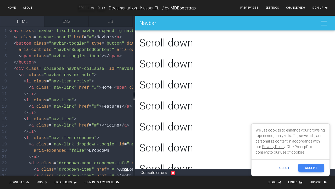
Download (19, 182)
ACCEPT (311, 168)
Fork (41, 182)
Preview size (249, 7)
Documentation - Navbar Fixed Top (141, 7)
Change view (295, 7)
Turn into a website (101, 182)
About (27, 7)
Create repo (65, 182)
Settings (272, 7)
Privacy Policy (273, 146)
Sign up (319, 7)
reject (284, 168)
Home (12, 7)
